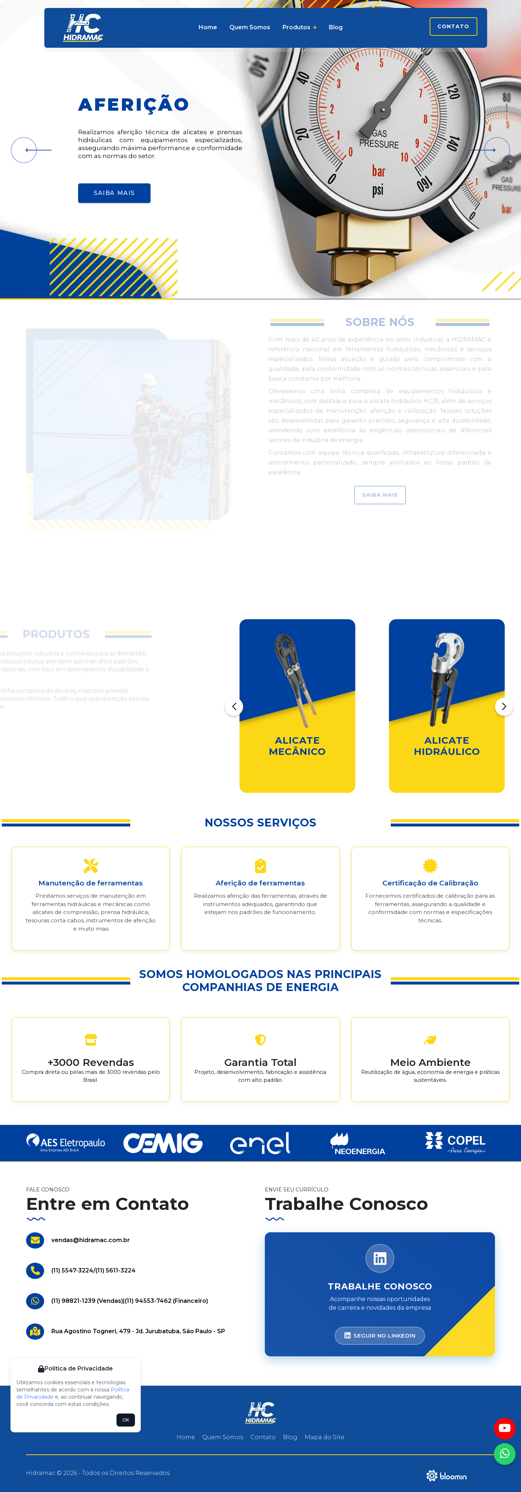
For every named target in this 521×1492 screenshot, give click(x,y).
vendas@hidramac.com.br (90, 1240)
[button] (35, 150)
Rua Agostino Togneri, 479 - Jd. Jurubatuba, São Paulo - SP (138, 1331)
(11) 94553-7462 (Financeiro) (166, 1300)
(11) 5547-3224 (72, 1270)
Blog (336, 27)
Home (208, 27)
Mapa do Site (324, 1437)
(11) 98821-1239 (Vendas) (87, 1300)
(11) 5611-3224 (116, 1270)
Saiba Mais (114, 193)
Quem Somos (249, 27)
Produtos (300, 27)
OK (125, 1420)
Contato (453, 26)
